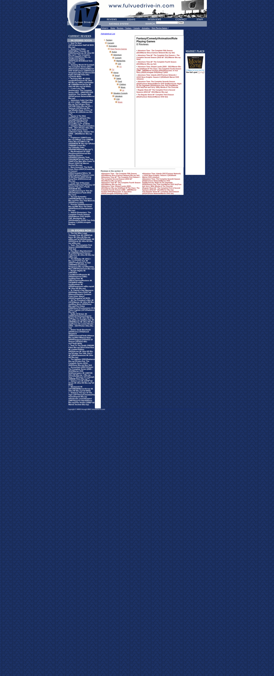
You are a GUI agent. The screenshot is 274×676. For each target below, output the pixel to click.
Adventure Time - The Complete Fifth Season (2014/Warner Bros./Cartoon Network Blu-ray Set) (120, 174)
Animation (146, 28)
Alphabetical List (108, 34)
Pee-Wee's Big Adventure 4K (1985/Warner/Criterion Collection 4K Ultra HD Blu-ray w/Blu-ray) (81, 254)
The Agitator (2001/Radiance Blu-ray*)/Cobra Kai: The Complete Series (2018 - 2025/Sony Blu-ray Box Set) (81, 362)
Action (114, 52)
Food (120, 81)
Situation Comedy (120, 93)
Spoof (117, 75)
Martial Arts (120, 61)
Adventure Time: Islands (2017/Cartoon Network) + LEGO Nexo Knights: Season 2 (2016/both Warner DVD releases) (161, 175)
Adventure (117, 55)
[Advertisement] (195, 125)
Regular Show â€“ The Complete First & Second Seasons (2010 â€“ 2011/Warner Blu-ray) (161, 189)
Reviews (120, 28)
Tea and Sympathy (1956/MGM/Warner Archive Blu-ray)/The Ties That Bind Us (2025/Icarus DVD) (81, 200)
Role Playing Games (159, 28)
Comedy (136, 28)
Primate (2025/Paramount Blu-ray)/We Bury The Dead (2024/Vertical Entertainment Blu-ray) (80, 207)
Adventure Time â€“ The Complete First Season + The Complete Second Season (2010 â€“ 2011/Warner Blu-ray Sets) (120, 179)
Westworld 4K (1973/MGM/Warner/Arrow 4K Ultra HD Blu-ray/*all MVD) (80, 389)
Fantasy (128, 28)
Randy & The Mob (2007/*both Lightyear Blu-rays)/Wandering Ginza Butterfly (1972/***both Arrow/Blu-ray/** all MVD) (79, 120)
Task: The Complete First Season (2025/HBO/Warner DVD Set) (80, 247)
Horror (116, 72)
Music (123, 87)
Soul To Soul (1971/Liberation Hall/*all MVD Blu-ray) (81, 45)
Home (112, 28)
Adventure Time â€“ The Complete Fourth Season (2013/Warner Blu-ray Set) (121, 183)
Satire (118, 78)
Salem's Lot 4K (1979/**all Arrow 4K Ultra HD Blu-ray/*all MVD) (81, 383)
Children (122, 84)
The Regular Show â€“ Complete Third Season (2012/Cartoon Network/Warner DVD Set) (160, 192)
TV (120, 67)
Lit (123, 90)
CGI (119, 64)
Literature (118, 96)
